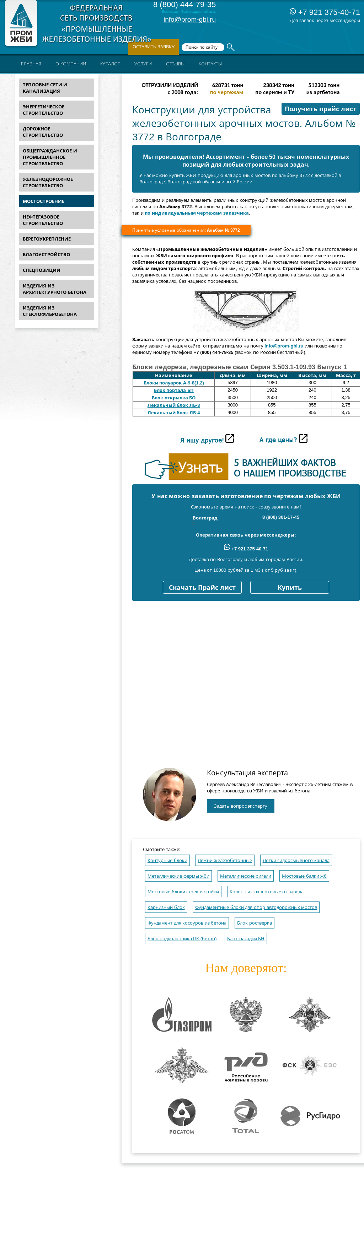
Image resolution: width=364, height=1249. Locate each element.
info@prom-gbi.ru (190, 19)
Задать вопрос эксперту (240, 806)
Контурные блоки (167, 860)
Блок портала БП (174, 390)
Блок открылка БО (174, 397)
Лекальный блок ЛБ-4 (174, 412)
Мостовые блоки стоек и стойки (183, 891)
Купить (290, 587)
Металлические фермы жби (178, 876)
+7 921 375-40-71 (325, 12)
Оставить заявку (154, 46)
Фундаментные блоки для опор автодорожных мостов (256, 907)
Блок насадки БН (245, 938)
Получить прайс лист (321, 109)
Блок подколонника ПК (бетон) (182, 938)
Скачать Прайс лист (202, 587)
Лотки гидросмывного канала (296, 860)
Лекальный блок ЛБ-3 (174, 405)
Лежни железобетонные (225, 860)
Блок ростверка (254, 923)
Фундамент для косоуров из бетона (187, 923)
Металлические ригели (246, 876)
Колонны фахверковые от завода (267, 891)
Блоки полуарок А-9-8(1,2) (174, 383)
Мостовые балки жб (304, 876)
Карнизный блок (166, 907)
